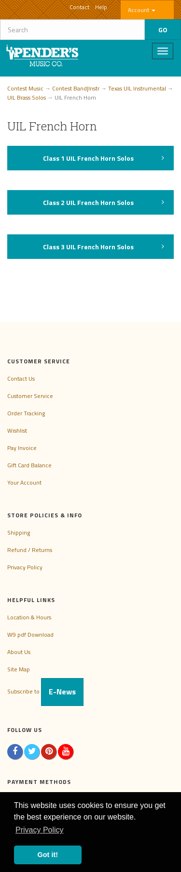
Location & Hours (29, 617)
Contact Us (21, 378)
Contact (79, 7)
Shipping (18, 532)
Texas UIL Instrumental (137, 88)
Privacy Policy (24, 567)
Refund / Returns (29, 549)
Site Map (18, 669)
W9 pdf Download (30, 634)
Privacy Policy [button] (39, 830)
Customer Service (30, 395)
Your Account (24, 482)
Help (101, 7)
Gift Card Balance (29, 465)
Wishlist (17, 430)
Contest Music (25, 88)
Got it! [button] (48, 855)
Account (141, 9)
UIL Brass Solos (26, 97)
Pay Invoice (22, 447)
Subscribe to (45, 691)
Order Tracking (26, 413)
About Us (18, 651)
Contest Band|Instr (75, 88)
